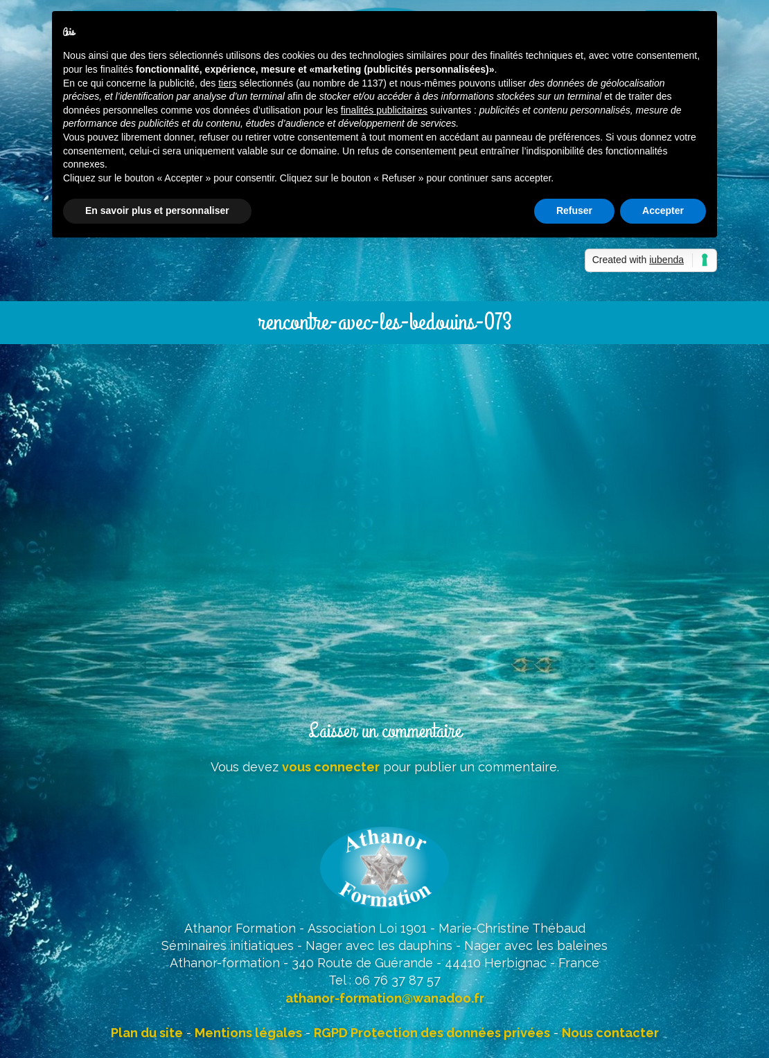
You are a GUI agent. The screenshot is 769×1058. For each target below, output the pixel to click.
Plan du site (147, 1032)
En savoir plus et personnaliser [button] (157, 210)
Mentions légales (248, 1032)
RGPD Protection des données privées (432, 1032)
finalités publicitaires (384, 110)
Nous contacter (610, 1032)
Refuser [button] (574, 210)
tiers (227, 83)
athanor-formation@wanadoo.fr (384, 998)
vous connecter (331, 767)
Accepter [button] (663, 210)
